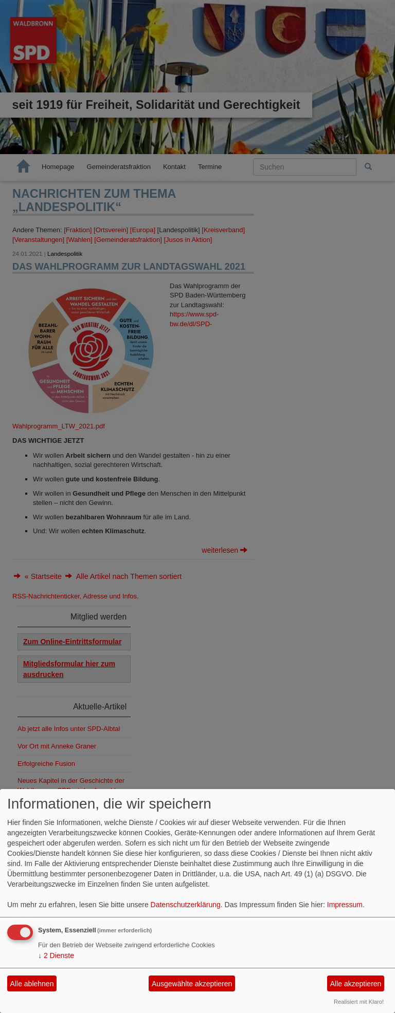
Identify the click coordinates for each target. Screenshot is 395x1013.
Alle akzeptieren (356, 984)
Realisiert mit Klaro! (359, 1002)
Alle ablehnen (32, 984)
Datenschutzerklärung (186, 905)
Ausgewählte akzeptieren (192, 984)
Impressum (345, 905)
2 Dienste (56, 955)
